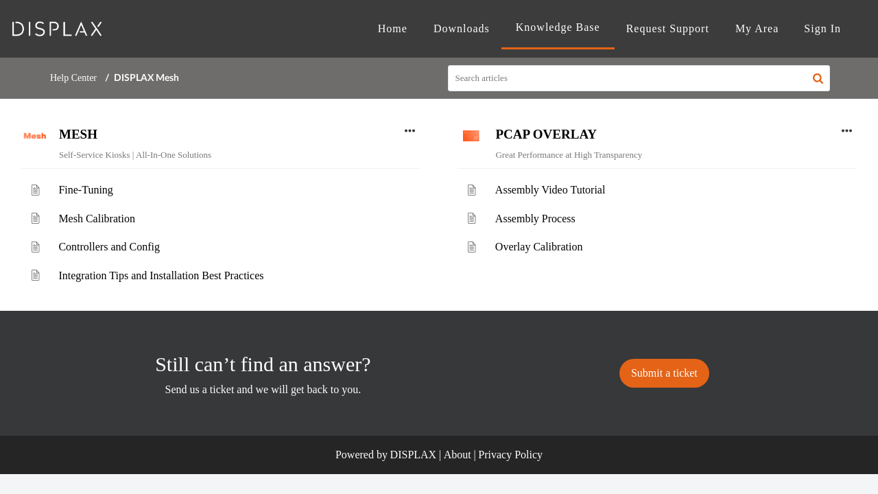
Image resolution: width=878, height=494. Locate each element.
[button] (818, 78)
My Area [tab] (757, 28)
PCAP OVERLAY (546, 134)
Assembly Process (535, 218)
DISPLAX (413, 454)
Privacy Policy (510, 454)
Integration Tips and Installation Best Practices (160, 275)
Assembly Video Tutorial (550, 190)
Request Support (667, 28)
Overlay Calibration (539, 246)
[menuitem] (822, 29)
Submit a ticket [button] (664, 373)
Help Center (73, 78)
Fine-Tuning (85, 190)
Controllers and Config (109, 246)
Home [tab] (392, 28)
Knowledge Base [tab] (558, 27)
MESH (78, 134)
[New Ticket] (664, 373)
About (457, 454)
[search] (639, 78)
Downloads (462, 28)
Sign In (822, 28)
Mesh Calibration (96, 218)
